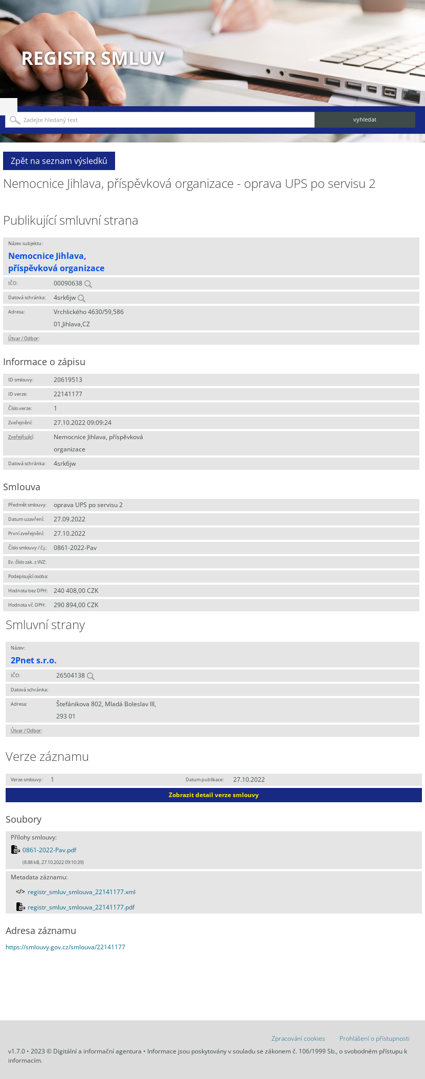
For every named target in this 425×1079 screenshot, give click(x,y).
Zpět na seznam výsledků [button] (59, 160)
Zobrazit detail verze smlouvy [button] (214, 795)
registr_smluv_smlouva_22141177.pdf (81, 907)
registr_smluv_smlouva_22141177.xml (82, 892)
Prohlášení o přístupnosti (375, 1038)
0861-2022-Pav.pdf (49, 850)
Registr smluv (92, 57)
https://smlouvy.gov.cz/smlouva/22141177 (65, 947)
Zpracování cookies (298, 1038)
